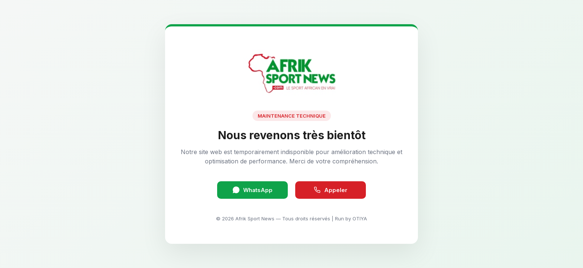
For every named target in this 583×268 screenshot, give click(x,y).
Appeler (330, 190)
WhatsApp (253, 190)
